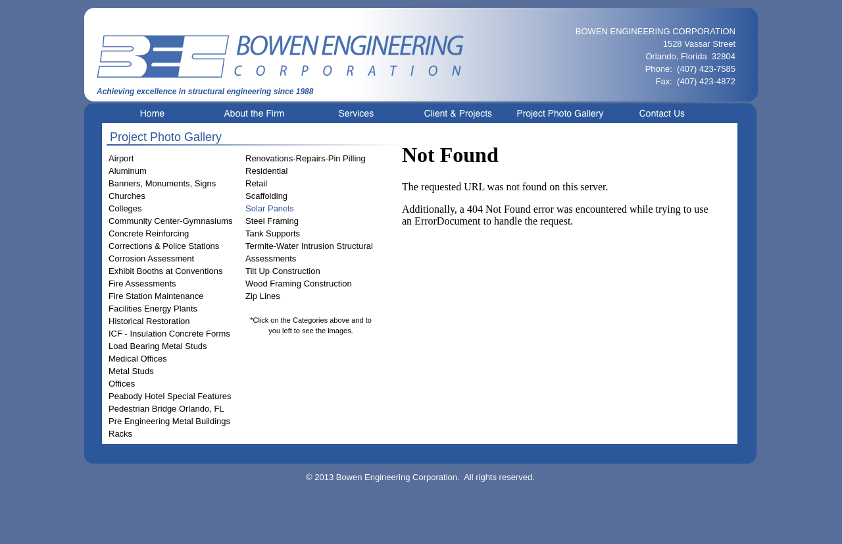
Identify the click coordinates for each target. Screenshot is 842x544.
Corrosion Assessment (151, 258)
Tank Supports (272, 233)
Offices (122, 384)
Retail (256, 183)
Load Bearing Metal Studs (158, 346)
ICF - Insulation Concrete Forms (169, 334)
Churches (127, 196)
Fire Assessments (142, 283)
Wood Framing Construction (298, 283)
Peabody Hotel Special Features (170, 396)
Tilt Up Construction (282, 271)
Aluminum (128, 171)
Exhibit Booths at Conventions (165, 271)
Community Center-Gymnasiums (171, 221)
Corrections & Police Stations (164, 246)
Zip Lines (262, 296)
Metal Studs (131, 371)
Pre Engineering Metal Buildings (169, 421)
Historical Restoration (149, 321)
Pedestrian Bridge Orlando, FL (166, 409)
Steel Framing (272, 221)
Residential (266, 171)
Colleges (125, 208)
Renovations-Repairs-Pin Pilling (305, 158)
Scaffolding (266, 196)
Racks (120, 434)
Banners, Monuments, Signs (162, 183)
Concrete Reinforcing (149, 233)
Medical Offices (138, 359)
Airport (121, 158)
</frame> (560, 284)
